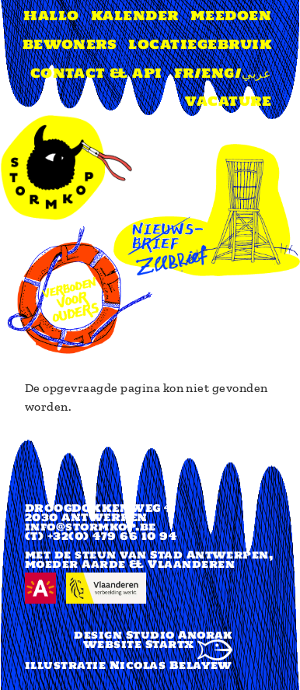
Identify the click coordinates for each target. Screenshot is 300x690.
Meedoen (230, 15)
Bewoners (70, 44)
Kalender (135, 15)
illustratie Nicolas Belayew (128, 665)
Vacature (228, 101)
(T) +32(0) (57, 536)
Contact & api (96, 73)
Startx (188, 644)
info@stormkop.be (90, 526)
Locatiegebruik (199, 44)
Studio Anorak (179, 634)
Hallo (50, 15)
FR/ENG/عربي (222, 73)
